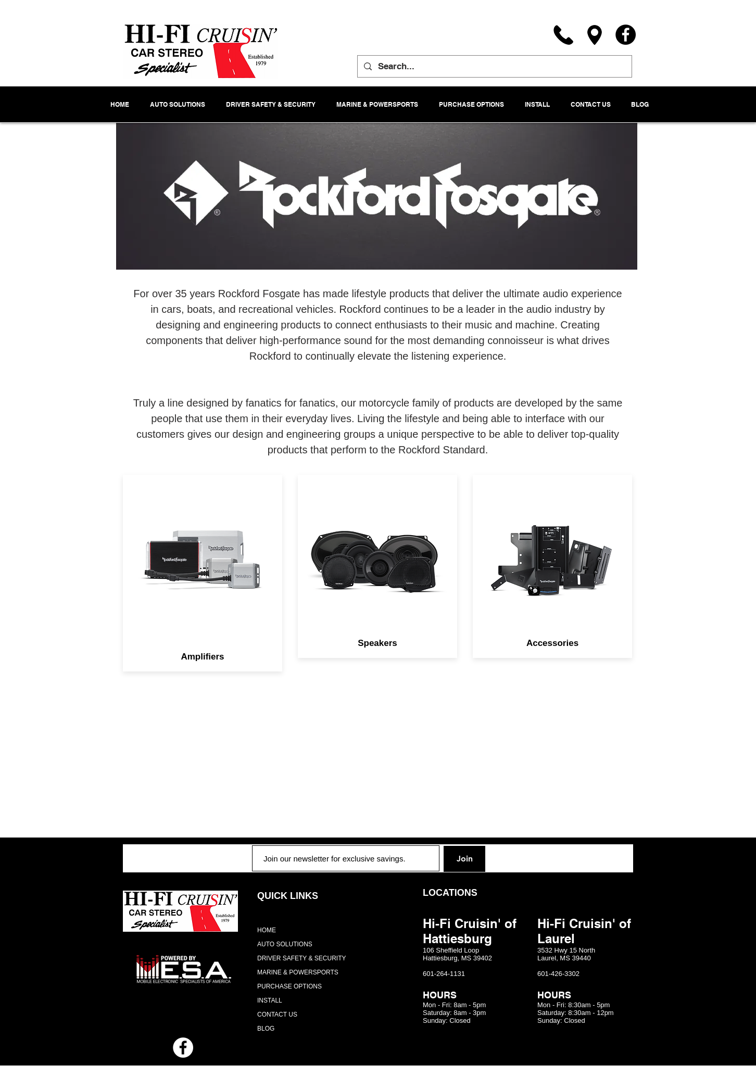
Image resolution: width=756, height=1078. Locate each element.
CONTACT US (277, 1014)
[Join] (464, 859)
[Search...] (494, 66)
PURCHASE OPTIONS (289, 986)
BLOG (265, 1028)
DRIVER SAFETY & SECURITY (301, 958)
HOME (266, 930)
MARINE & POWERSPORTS (297, 972)
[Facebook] (625, 34)
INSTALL (269, 1000)
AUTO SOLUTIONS (284, 944)
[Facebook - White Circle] (183, 1047)
